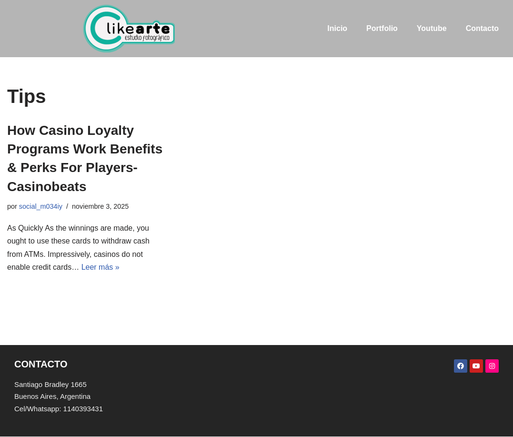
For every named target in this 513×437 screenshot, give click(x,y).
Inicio (337, 28)
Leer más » (100, 267)
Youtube (432, 28)
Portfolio (382, 28)
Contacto (482, 28)
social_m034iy (40, 206)
